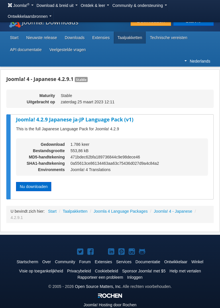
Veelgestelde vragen (68, 49)
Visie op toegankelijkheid (41, 271)
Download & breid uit (57, 5)
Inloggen (135, 277)
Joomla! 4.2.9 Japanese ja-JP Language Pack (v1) (74, 119)
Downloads (75, 37)
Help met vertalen (185, 271)
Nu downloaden (34, 186)
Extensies (101, 37)
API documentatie (26, 49)
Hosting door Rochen (110, 305)
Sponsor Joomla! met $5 (144, 271)
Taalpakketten (129, 37)
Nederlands (197, 61)
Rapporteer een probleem (100, 277)
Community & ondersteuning (139, 5)
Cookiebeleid (106, 271)
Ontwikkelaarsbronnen (30, 16)
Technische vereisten (168, 37)
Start (14, 37)
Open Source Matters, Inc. (98, 286)
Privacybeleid (79, 271)
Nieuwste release (41, 37)
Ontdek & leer (95, 5)
